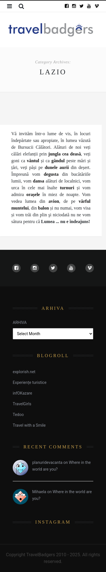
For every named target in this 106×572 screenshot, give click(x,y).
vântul (33, 160)
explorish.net (24, 372)
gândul (58, 160)
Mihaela (39, 491)
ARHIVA (20, 322)
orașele (33, 194)
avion (54, 201)
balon (43, 208)
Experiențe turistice (29, 382)
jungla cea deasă (64, 154)
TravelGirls (22, 404)
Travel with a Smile (29, 425)
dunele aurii (57, 167)
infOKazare (22, 393)
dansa (38, 181)
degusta (51, 174)
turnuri (67, 187)
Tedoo (18, 414)
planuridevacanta (47, 462)
